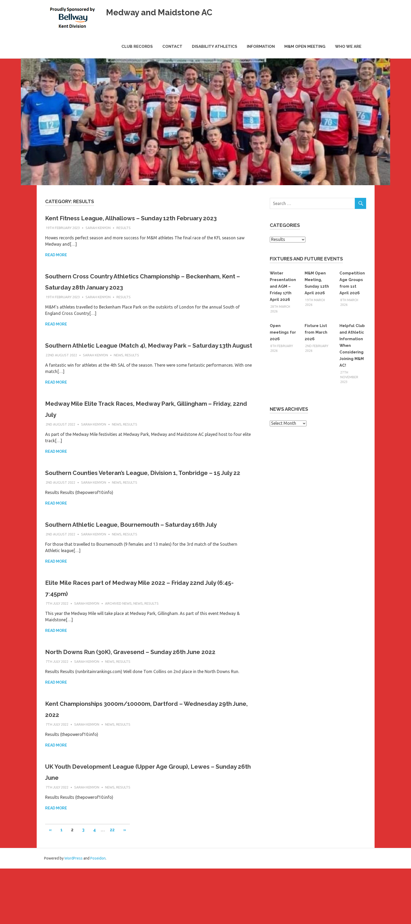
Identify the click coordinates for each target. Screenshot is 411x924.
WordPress (73, 914)
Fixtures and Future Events (306, 259)
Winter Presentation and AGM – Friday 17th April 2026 (283, 286)
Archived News (118, 648)
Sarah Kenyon (98, 239)
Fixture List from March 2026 (317, 332)
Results (123, 239)
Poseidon (98, 914)
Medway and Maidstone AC (170, 12)
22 (112, 885)
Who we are (348, 46)
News (118, 377)
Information (261, 46)
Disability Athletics (214, 46)
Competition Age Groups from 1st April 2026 (351, 286)
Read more (56, 266)
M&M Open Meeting (304, 46)
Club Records (137, 46)
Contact (172, 46)
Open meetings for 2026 (280, 332)
